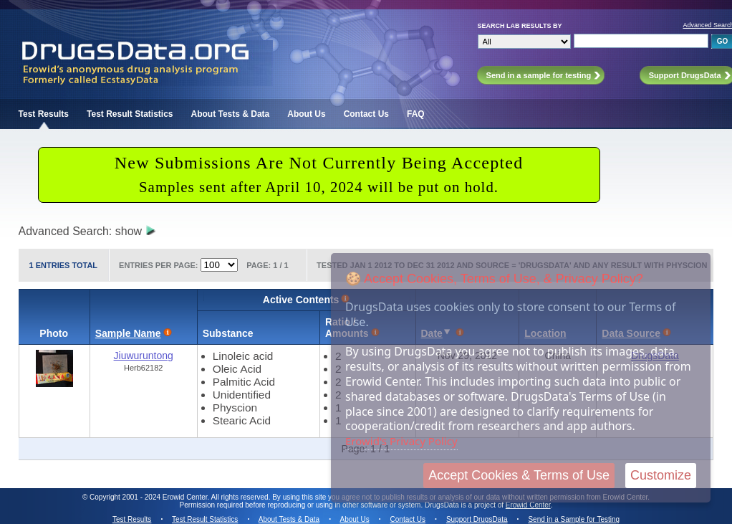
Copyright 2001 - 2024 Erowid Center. (149, 497)
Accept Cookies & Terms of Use (519, 475)
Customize (660, 475)
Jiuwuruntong (143, 355)
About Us (306, 114)
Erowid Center (528, 505)
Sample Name (128, 333)
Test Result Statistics (130, 114)
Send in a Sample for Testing (574, 519)
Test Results (44, 114)
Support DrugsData (477, 519)
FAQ (416, 114)
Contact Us (366, 114)
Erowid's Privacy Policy (401, 441)
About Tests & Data (230, 114)
